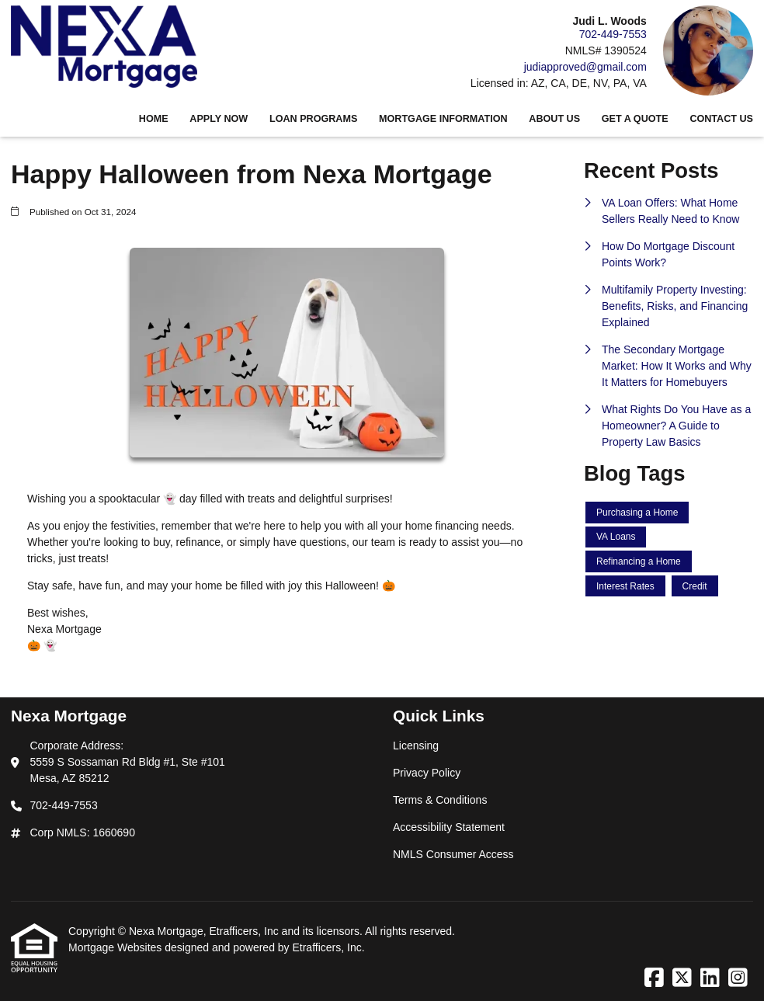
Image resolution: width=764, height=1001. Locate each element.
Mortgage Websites (116, 947)
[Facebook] (654, 978)
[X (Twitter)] (682, 978)
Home (153, 118)
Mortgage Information (443, 118)
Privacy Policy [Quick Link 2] (426, 772)
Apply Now (218, 118)
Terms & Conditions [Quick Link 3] (440, 800)
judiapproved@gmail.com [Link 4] (585, 67)
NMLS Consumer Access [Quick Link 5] (453, 854)
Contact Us (721, 118)
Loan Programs (313, 118)
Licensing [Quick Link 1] (416, 745)
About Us (554, 118)
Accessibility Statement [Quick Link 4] (449, 827)
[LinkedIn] (710, 978)
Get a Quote (635, 118)
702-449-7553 (613, 34)
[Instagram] (738, 978)
